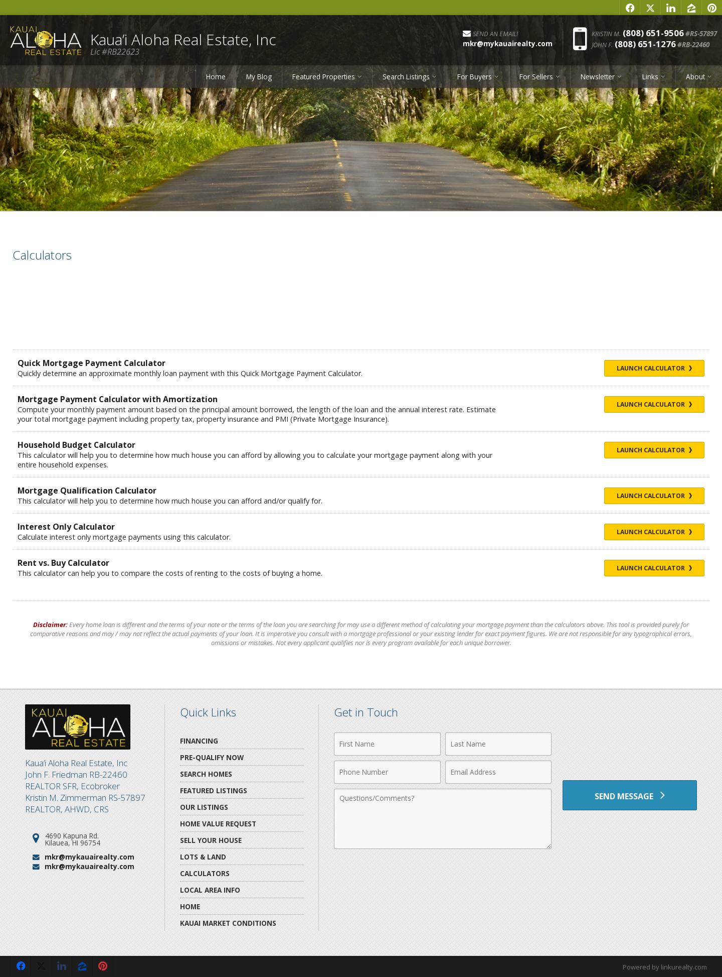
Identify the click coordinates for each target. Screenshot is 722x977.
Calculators (205, 873)
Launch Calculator (654, 368)
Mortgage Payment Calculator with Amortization (118, 399)
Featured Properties (323, 76)
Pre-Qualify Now (212, 757)
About (695, 76)
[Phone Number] (387, 772)
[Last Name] (498, 744)
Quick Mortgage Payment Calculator (91, 363)
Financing (199, 741)
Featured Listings (213, 790)
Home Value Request (218, 823)
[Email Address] (498, 772)
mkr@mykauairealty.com (89, 857)
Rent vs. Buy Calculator (63, 562)
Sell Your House (211, 840)
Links (650, 76)
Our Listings (204, 807)
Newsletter (598, 76)
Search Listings (406, 76)
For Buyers (474, 76)
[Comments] (443, 819)
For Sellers (536, 76)
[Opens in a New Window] (630, 7)
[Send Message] (630, 795)
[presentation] (630, 749)
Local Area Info (210, 890)
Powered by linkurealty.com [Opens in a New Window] (665, 966)
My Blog (259, 76)
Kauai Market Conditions (228, 923)
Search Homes (206, 774)
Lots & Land (203, 857)
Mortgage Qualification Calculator (87, 490)
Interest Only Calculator (66, 526)
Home (216, 76)
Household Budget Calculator (76, 444)
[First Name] (387, 744)
